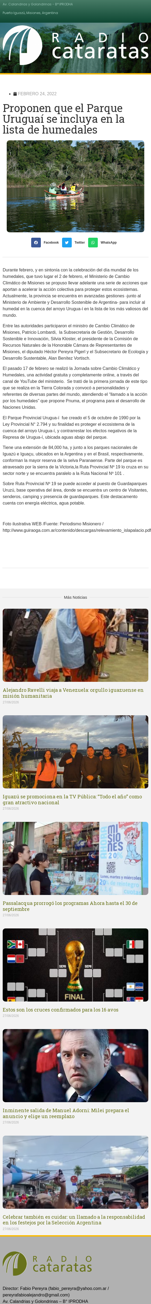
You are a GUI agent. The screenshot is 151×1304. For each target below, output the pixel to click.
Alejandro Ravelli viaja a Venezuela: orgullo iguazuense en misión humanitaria (73, 693)
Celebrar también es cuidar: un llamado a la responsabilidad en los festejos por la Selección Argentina (74, 1220)
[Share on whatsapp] (104, 242)
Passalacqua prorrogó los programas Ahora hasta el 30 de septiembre (70, 906)
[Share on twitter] (75, 242)
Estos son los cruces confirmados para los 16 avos (60, 1009)
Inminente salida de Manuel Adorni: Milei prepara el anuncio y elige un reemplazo (66, 1113)
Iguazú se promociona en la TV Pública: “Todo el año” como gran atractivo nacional (72, 799)
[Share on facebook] (46, 242)
